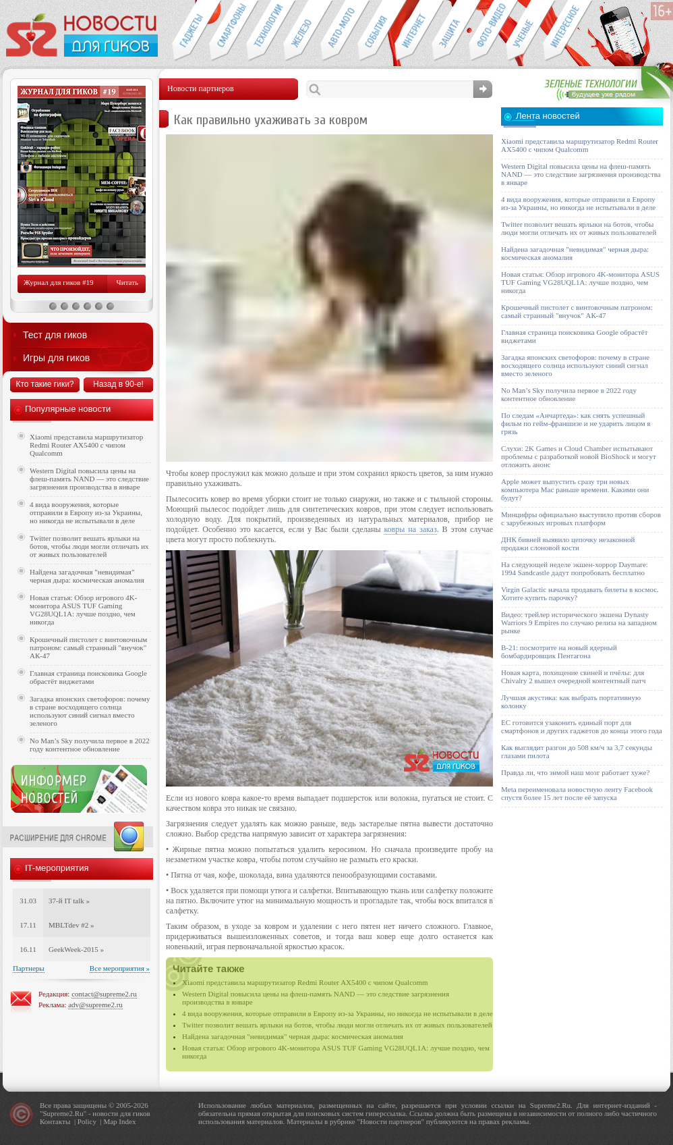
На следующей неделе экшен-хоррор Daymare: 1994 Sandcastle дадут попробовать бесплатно (574, 568)
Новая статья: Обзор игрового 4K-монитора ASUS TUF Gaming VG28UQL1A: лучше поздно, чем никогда (83, 609)
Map (110, 1121)
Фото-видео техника (487, 31)
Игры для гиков (56, 357)
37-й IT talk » (69, 901)
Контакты (55, 1121)
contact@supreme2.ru (104, 994)
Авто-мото (338, 31)
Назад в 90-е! (118, 384)
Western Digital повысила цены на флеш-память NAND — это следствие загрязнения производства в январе (89, 479)
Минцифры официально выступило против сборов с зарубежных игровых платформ (581, 518)
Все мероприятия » (120, 968)
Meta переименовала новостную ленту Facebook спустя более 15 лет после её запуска (577, 793)
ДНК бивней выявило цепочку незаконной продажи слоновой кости (568, 543)
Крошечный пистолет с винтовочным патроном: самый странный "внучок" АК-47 (88, 647)
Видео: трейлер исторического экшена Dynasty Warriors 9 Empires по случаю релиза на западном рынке (579, 622)
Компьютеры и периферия (301, 31)
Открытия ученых (524, 31)
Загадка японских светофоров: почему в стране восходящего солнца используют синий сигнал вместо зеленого (90, 711)
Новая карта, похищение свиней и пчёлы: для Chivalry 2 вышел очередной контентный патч (573, 676)
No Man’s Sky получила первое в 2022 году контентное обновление (90, 745)
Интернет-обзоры (413, 31)
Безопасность (450, 31)
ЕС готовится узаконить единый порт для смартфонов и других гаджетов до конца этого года (581, 726)
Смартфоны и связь (227, 31)
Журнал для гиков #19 (58, 282)
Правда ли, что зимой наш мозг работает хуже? (575, 772)
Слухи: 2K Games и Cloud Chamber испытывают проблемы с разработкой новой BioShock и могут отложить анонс (578, 456)
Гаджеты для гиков (190, 31)
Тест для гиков (55, 334)
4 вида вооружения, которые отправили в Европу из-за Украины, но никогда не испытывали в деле (337, 1013)
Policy (87, 1121)
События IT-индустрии (375, 31)
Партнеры (29, 968)
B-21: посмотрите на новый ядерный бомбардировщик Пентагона (559, 651)
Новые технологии (264, 31)
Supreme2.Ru (63, 1113)
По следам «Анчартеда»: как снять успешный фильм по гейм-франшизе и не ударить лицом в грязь (576, 423)
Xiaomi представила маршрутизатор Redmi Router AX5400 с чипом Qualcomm (305, 982)
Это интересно (568, 31)
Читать (127, 282)
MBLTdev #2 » (71, 925)
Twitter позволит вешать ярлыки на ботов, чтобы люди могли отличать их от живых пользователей (337, 1025)
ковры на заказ (410, 529)
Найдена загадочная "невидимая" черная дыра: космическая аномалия (292, 1036)
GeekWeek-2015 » (76, 949)
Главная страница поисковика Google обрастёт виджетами (88, 677)
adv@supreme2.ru (95, 1005)
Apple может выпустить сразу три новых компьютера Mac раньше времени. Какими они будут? (575, 489)
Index (127, 1121)
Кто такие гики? (45, 384)
